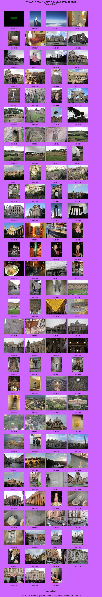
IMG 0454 (56, 432)
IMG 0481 (14, 508)
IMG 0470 (78, 470)
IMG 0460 (56, 451)
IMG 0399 (56, 336)
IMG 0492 (35, 528)
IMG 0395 (78, 317)
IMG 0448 (56, 412)
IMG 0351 (35, 240)
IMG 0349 (14, 240)
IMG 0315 (14, 163)
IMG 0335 (35, 201)
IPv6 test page (37, 595)
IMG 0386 (56, 297)
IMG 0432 (56, 393)
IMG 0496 (35, 547)
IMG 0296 (35, 105)
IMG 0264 (35, 67)
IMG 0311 (35, 144)
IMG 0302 (78, 105)
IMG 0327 (56, 182)
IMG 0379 (56, 278)
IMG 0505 (14, 566)
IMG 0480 (78, 489)
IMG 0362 (35, 259)
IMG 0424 (35, 393)
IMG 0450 (14, 432)
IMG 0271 (14, 86)
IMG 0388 (14, 317)
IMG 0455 (78, 432)
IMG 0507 (56, 566)
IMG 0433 (78, 393)
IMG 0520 (35, 585)
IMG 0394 (56, 317)
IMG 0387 (78, 297)
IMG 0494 (78, 528)
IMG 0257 (35, 48)
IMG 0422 (14, 393)
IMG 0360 (14, 259)
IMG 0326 (35, 182)
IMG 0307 (56, 125)
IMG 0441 (35, 412)
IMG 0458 (35, 451)
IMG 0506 (35, 566)
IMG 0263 (14, 67)
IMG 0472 (14, 489)
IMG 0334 (14, 201)
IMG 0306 (35, 125)
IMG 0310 (14, 144)
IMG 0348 (78, 221)
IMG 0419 (78, 374)
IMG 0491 (14, 528)
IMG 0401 (78, 336)
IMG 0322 (78, 163)
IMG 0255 (78, 29)
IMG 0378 (35, 278)
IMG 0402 (14, 355)
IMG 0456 (14, 451)
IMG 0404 (35, 355)
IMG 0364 (56, 259)
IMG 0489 (56, 508)
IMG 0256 (14, 48)
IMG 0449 (78, 412)
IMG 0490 (78, 508)
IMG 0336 (56, 201)
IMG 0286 (56, 86)
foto (38, 1)
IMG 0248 (14, 29)
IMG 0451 (35, 432)
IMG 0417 (56, 374)
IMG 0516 (14, 585)
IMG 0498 (78, 547)
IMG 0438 (14, 412)
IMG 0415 (35, 374)
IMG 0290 (14, 105)
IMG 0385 (35, 297)
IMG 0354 (78, 240)
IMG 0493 (56, 528)
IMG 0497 (56, 547)
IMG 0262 (78, 48)
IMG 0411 (14, 374)
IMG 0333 (78, 182)
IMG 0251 (35, 29)
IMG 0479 (56, 489)
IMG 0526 (56, 585)
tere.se (29, 1)
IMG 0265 (56, 67)
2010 (47, 1)
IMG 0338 (14, 221)
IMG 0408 (78, 355)
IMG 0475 (35, 489)
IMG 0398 (35, 336)
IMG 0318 (35, 163)
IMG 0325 (14, 182)
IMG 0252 (56, 29)
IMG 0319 (56, 163)
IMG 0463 (14, 470)
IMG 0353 (56, 240)
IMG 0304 (14, 125)
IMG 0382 (78, 278)
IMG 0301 (56, 105)
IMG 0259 (56, 48)
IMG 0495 (14, 547)
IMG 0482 (35, 508)
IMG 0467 (56, 470)
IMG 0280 (35, 86)
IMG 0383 (14, 297)
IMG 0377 (14, 278)
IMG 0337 (78, 201)
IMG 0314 (78, 144)
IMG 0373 (78, 259)
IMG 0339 (35, 221)
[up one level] (51, 4)
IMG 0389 (35, 317)
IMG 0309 (78, 125)
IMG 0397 (14, 336)
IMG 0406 (56, 355)
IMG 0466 (35, 470)
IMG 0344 (56, 221)
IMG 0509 (78, 566)
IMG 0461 (78, 451)
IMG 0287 (78, 86)
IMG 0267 (78, 67)
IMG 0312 (56, 144)
